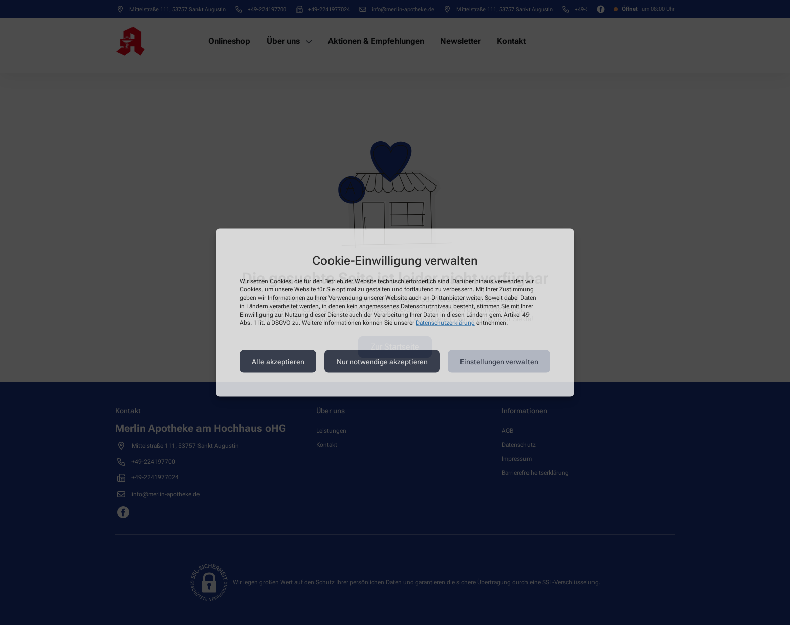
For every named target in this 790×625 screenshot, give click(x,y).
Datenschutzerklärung (445, 322)
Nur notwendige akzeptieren (382, 361)
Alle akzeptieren (278, 361)
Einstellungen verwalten (499, 361)
